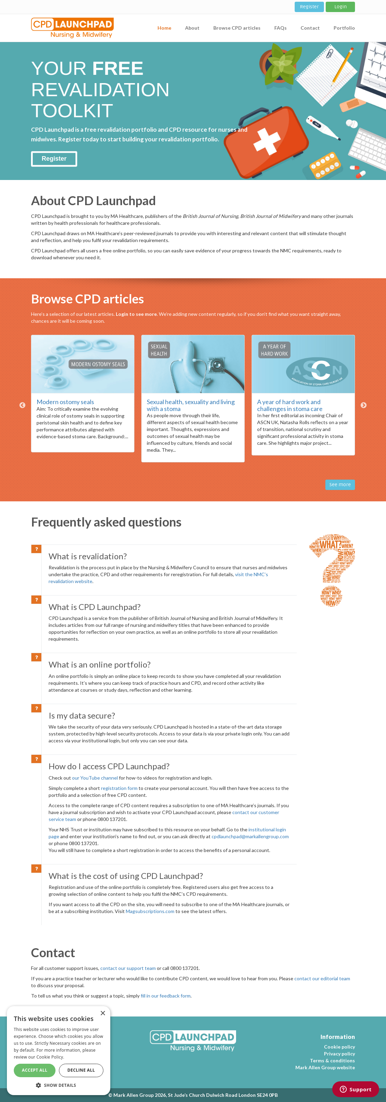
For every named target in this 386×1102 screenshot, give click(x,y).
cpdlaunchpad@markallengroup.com (250, 836)
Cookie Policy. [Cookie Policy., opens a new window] (50, 1057)
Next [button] (363, 405)
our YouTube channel (95, 778)
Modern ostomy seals (65, 401)
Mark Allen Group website (325, 1067)
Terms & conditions (332, 1060)
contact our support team (128, 968)
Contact (310, 28)
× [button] (102, 1013)
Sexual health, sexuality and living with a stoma (191, 405)
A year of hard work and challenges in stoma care (290, 405)
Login (340, 7)
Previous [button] (22, 405)
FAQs (280, 28)
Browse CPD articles (237, 28)
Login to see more (136, 314)
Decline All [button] (81, 1070)
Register (309, 7)
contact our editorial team (322, 978)
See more (340, 485)
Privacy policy (339, 1053)
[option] (83, 397)
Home (164, 28)
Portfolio (344, 28)
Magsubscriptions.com (150, 911)
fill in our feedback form (166, 996)
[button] (58, 1085)
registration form (119, 788)
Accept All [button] (35, 1070)
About (192, 28)
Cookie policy (339, 1047)
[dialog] (58, 1050)
